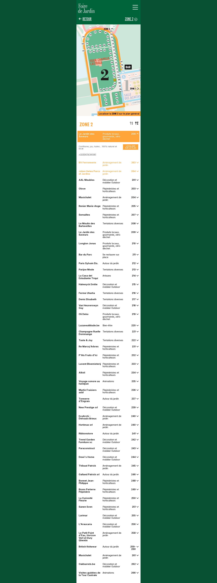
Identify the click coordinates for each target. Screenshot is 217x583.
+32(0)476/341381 (87, 154)
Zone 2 (129, 18)
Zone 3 (108, 28)
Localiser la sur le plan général (119, 113)
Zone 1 (134, 88)
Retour (87, 19)
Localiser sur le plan (130, 147)
